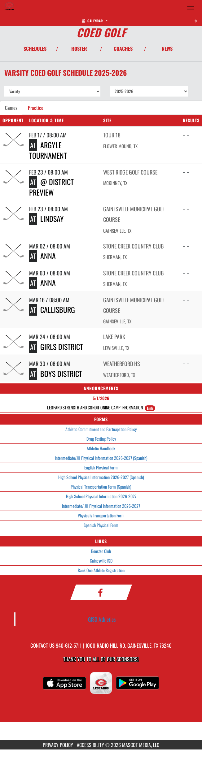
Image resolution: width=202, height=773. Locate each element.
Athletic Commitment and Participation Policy (101, 429)
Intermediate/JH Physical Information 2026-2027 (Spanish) (101, 458)
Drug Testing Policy (101, 438)
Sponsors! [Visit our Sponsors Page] (127, 659)
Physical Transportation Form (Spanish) (101, 486)
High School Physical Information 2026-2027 (101, 496)
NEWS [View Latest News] (167, 48)
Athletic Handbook (101, 448)
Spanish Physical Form (101, 525)
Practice (35, 107)
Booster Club (101, 551)
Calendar (94, 20)
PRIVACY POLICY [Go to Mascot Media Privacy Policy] (58, 745)
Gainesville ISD (101, 560)
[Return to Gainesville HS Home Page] (9, 8)
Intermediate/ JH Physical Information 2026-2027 (101, 506)
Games (11, 107)
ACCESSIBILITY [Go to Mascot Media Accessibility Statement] (90, 745)
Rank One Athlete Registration (101, 570)
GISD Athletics (102, 619)
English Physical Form (101, 467)
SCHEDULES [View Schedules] (35, 48)
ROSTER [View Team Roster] (79, 48)
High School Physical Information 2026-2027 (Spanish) (101, 477)
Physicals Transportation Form (101, 515)
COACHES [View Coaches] (123, 48)
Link (150, 408)
